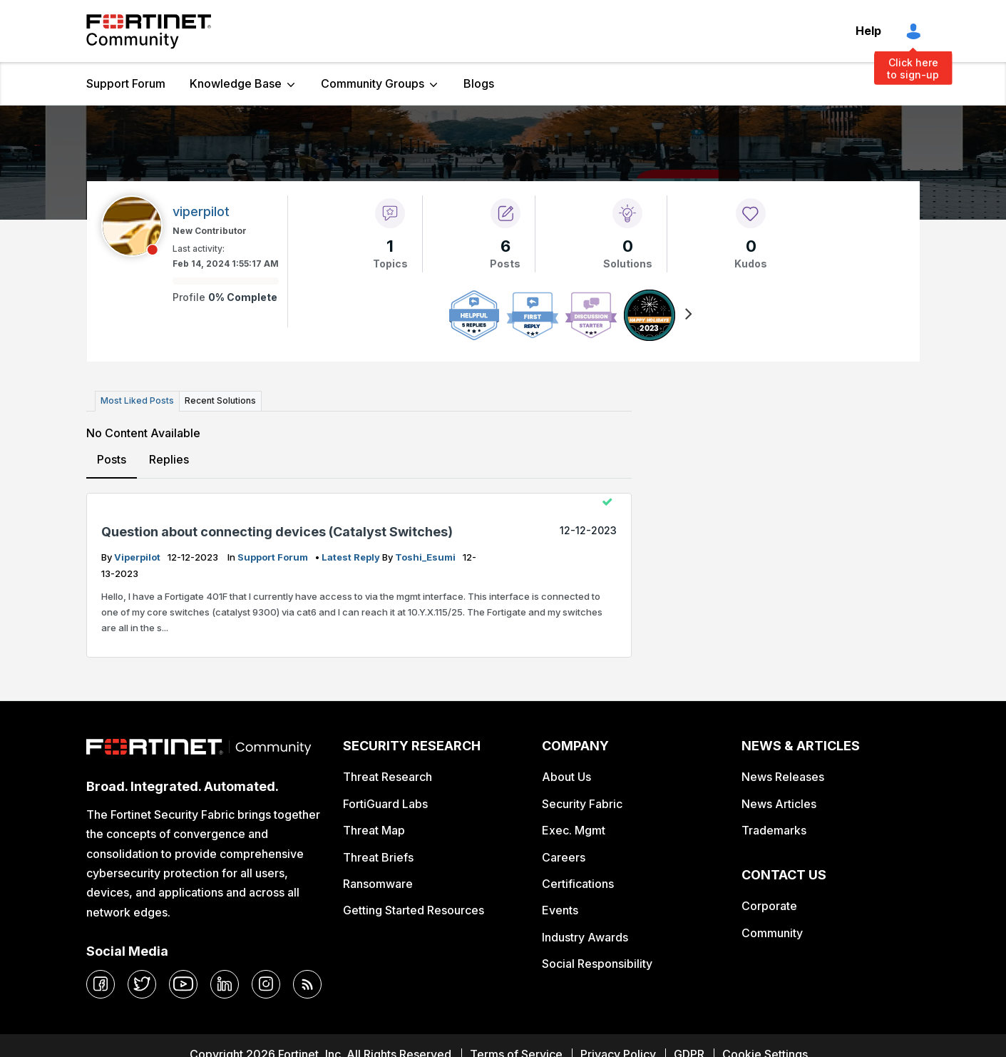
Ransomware (378, 884)
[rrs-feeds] (307, 984)
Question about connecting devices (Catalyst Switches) (277, 531)
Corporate (769, 906)
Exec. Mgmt (573, 830)
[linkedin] (224, 984)
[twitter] (142, 984)
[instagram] (266, 984)
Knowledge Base (236, 83)
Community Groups (372, 83)
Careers (563, 857)
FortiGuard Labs (385, 804)
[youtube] (183, 984)
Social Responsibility (597, 963)
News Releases (782, 777)
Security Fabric (582, 804)
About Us (566, 777)
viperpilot (138, 557)
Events (560, 910)
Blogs (478, 83)
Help (868, 31)
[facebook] (100, 984)
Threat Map (374, 830)
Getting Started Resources (413, 910)
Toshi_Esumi (426, 557)
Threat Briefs (378, 857)
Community (772, 933)
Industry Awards (585, 937)
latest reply (352, 557)
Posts (111, 459)
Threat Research (387, 777)
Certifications (578, 884)
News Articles (778, 804)
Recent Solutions (220, 400)
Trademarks (773, 830)
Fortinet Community (148, 31)
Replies (169, 459)
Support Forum (125, 83)
